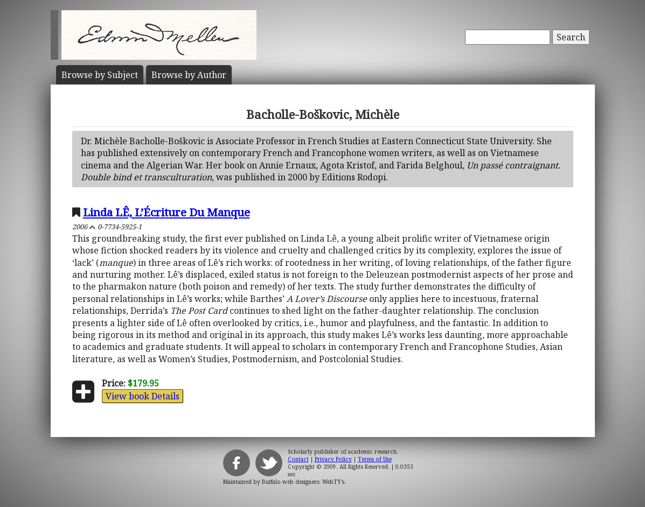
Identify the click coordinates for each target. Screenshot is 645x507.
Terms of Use (375, 459)
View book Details (142, 396)
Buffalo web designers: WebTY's (303, 481)
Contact (298, 459)
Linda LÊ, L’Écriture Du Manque (166, 212)
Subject (99, 75)
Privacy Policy (333, 459)
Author (188, 75)
